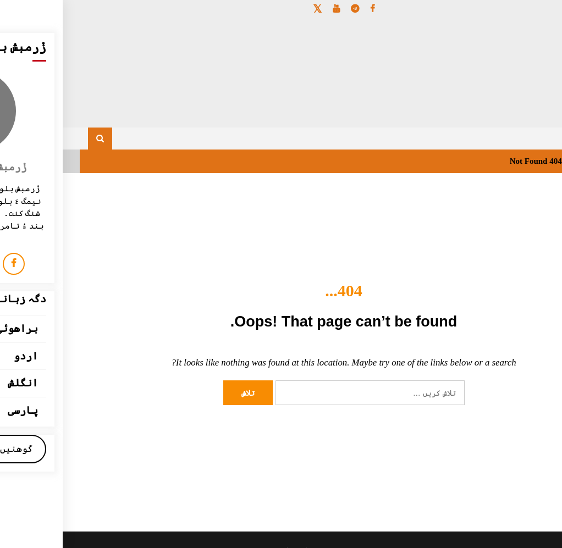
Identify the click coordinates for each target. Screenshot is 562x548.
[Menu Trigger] (519, 23)
